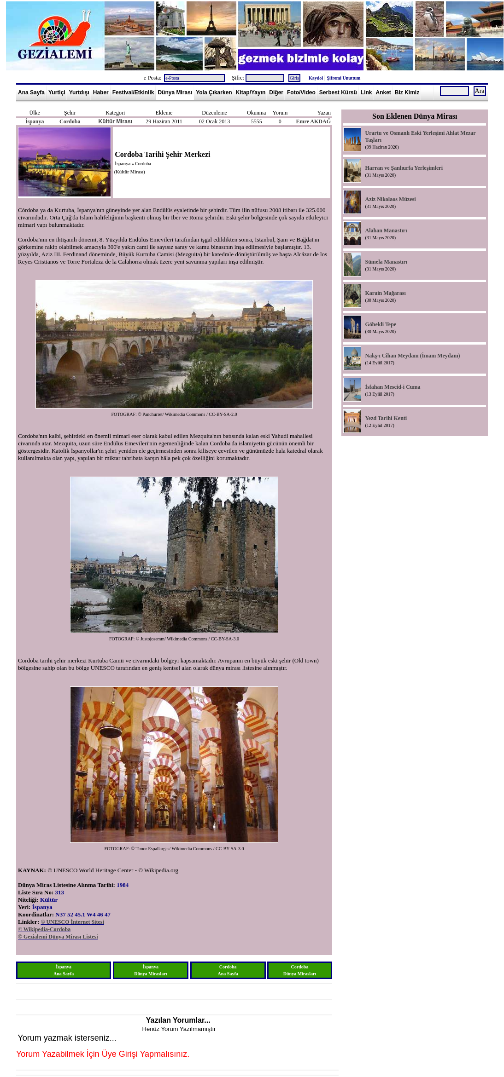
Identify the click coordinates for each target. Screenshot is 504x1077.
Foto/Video (301, 92)
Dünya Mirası (175, 92)
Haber (101, 92)
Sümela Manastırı (386, 262)
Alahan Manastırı (386, 230)
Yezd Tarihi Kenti (386, 418)
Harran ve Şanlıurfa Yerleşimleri (404, 168)
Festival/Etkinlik (133, 92)
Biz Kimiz (407, 92)
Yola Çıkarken (214, 92)
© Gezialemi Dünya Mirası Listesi (58, 936)
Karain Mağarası (385, 293)
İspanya (34, 121)
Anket (383, 92)
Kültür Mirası (115, 121)
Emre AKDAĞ (313, 121)
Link (366, 92)
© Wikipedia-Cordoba (44, 929)
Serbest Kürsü (338, 92)
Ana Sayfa (31, 92)
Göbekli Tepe (380, 324)
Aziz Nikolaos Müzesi (390, 199)
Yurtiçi (56, 92)
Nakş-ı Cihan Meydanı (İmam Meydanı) (412, 355)
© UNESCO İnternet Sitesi (72, 922)
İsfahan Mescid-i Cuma (392, 387)
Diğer (276, 92)
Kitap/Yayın (251, 92)
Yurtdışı (79, 92)
